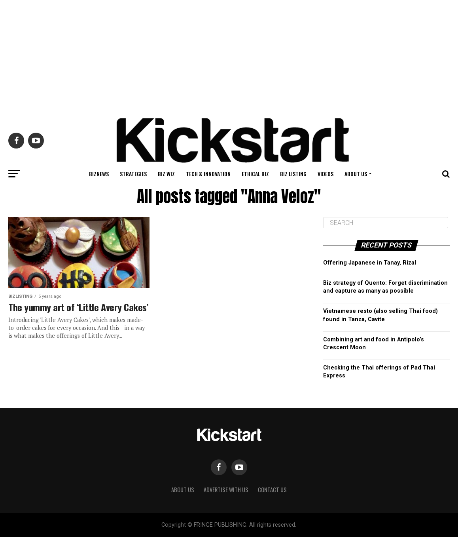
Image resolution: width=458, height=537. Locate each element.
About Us (355, 173)
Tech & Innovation (208, 173)
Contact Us (272, 490)
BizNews (99, 173)
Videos (325, 173)
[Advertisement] (229, 55)
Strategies (133, 173)
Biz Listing (293, 173)
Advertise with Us (226, 490)
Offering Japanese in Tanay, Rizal (369, 262)
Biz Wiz (166, 173)
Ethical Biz (255, 173)
